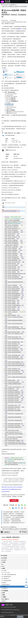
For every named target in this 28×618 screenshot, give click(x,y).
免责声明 (22, 615)
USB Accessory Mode (5, 572)
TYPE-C (3, 566)
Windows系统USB (5, 599)
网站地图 (2, 616)
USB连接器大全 (4, 588)
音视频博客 (3, 601)
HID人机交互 (4, 558)
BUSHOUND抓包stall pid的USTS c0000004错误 (15, 6)
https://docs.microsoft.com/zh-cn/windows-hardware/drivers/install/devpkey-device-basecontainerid (12, 489)
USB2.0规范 (3, 570)
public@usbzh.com (9, 612)
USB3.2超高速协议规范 (6, 580)
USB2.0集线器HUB (5, 578)
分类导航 (4, 555)
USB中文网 (12, 615)
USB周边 (3, 594)
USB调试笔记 (4, 586)
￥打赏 (14, 500)
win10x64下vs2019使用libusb (8, 4)
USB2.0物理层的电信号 (6, 576)
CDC (2, 564)
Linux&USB (3, 560)
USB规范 (3, 568)
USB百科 (3, 592)
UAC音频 (3, 562)
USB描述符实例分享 (5, 584)
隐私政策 (26, 615)
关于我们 (18, 615)
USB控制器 (3, 582)
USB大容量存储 (4, 590)
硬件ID (20, 28)
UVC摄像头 (3, 597)
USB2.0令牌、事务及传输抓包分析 (8, 574)
